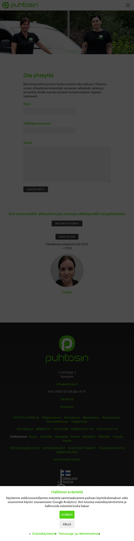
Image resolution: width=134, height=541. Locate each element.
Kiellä (67, 524)
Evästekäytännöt (44, 534)
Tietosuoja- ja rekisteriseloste (79, 534)
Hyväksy (67, 514)
